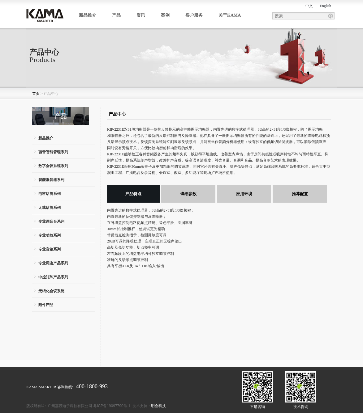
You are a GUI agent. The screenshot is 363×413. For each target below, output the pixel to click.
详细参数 (188, 194)
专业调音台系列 (51, 221)
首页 (36, 93)
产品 (116, 15)
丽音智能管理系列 (53, 152)
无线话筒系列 (49, 207)
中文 (309, 6)
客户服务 (194, 15)
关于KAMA (229, 15)
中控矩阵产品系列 (53, 277)
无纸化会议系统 (51, 291)
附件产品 (45, 305)
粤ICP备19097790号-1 (111, 406)
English (325, 6)
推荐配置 (300, 194)
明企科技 (158, 406)
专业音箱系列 (49, 249)
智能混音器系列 (51, 180)
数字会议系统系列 (53, 166)
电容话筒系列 (49, 194)
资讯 (140, 15)
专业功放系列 (49, 235)
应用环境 (244, 194)
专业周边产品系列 (53, 263)
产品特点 (133, 194)
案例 (165, 15)
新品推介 (87, 15)
